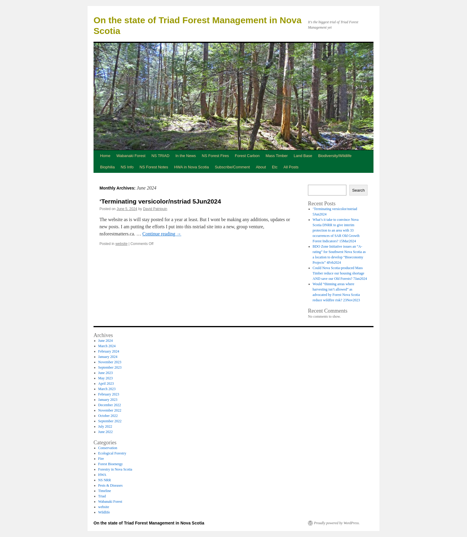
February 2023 (108, 394)
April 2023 (106, 383)
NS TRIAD (160, 155)
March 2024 (107, 346)
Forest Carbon (247, 155)
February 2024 (108, 351)
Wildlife (104, 512)
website (121, 244)
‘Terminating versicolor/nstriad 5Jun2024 (160, 201)
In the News (185, 155)
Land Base (303, 155)
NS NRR (104, 480)
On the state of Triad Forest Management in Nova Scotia (149, 523)
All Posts (291, 167)
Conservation (107, 448)
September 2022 (110, 421)
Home (105, 155)
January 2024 (107, 357)
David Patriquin (155, 209)
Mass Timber (277, 155)
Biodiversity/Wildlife (334, 155)
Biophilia (107, 167)
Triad (102, 496)
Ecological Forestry (112, 453)
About (261, 167)
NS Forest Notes (154, 167)
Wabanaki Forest (131, 155)
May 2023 (105, 378)
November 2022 (110, 410)
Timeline (104, 491)
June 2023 (105, 373)
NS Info (127, 167)
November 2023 (110, 362)
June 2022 (105, 432)
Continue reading (161, 233)
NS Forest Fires (215, 155)
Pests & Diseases (110, 485)
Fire (101, 459)
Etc (275, 167)
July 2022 (105, 426)
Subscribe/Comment (232, 167)
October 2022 (108, 416)
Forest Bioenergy (110, 464)
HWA (102, 475)
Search (358, 190)
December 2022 (109, 405)
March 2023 (107, 389)
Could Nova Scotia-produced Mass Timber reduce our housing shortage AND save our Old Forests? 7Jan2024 (340, 273)
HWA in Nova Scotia (191, 167)
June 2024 (105, 341)
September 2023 (110, 367)
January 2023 (107, 400)
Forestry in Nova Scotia (115, 469)
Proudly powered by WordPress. (337, 523)
